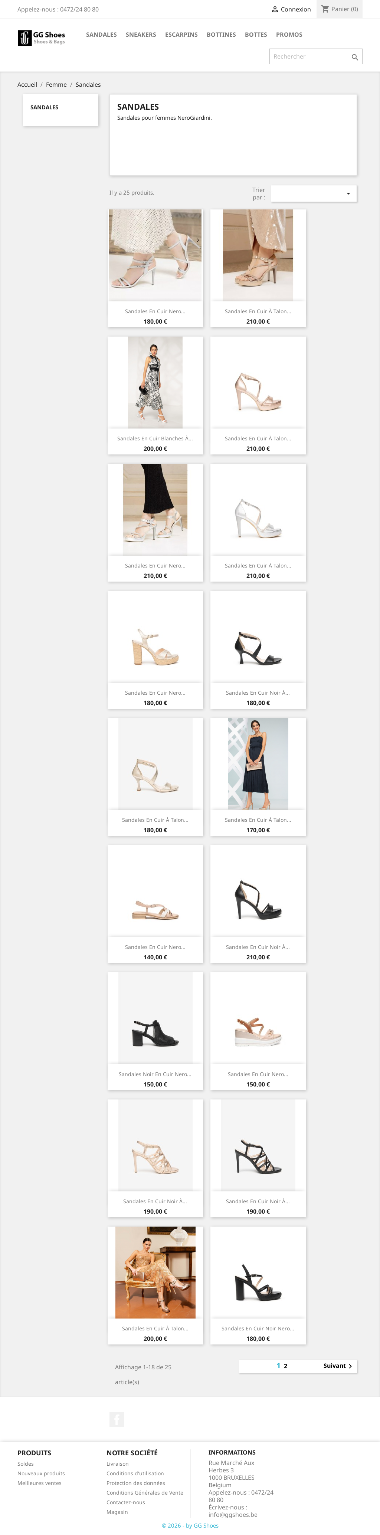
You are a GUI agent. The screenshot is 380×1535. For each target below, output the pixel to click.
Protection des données (136, 1482)
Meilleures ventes (39, 1482)
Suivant (339, 1366)
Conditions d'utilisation (135, 1473)
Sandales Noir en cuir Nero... (155, 1074)
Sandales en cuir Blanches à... (155, 438)
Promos (289, 34)
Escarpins (181, 34)
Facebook (116, 1419)
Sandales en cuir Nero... (155, 311)
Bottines (221, 34)
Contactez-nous (126, 1502)
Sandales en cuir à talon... (258, 311)
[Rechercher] (316, 56)
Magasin (117, 1511)
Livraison (118, 1463)
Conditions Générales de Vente (145, 1492)
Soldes (25, 1463)
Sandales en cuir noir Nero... (258, 1328)
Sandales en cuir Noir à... (258, 692)
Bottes (256, 34)
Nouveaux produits (41, 1473)
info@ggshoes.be (233, 1515)
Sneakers (141, 34)
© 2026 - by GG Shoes (190, 1525)
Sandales (101, 34)
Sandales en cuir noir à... (258, 946)
